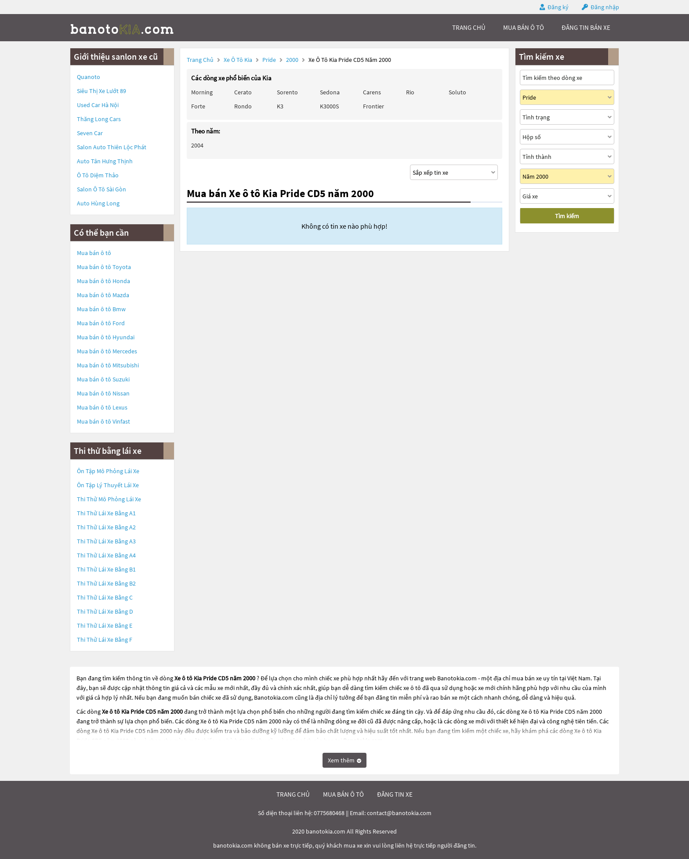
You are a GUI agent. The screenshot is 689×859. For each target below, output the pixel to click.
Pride (269, 60)
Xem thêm (344, 760)
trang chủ (469, 27)
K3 (280, 106)
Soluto (457, 92)
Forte (198, 106)
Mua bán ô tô (94, 253)
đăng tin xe (395, 794)
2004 (197, 145)
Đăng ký (558, 7)
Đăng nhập (605, 7)
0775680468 (329, 813)
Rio (410, 92)
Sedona (330, 92)
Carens (372, 92)
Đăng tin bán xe (586, 27)
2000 (293, 60)
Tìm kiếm (567, 216)
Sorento (287, 92)
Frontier (373, 106)
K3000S (329, 106)
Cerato (243, 92)
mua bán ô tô (523, 27)
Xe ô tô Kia (238, 60)
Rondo (243, 106)
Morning (202, 92)
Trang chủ (200, 60)
